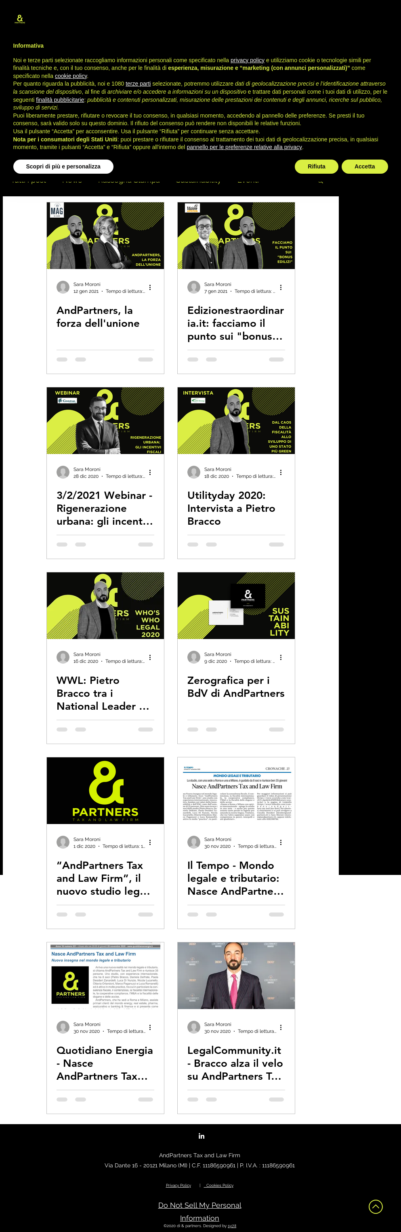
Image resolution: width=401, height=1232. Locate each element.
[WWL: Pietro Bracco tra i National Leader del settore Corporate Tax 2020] (105, 605)
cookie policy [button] (71, 76)
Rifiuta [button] (316, 166)
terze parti (138, 83)
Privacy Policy (178, 1185)
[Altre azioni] (153, 287)
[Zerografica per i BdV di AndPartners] (236, 605)
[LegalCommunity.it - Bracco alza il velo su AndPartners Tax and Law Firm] (236, 975)
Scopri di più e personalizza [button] (63, 166)
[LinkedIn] (201, 1136)
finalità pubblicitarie (60, 100)
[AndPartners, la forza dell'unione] (105, 235)
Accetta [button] (365, 166)
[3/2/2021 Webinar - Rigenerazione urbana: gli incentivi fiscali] (105, 420)
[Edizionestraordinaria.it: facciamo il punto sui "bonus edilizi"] (236, 235)
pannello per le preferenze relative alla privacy (244, 147)
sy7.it (232, 1226)
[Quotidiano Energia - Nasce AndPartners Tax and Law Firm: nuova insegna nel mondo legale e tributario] (105, 975)
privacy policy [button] (248, 60)
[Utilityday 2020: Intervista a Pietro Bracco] (236, 420)
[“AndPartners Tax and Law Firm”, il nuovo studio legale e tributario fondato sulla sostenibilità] (105, 790)
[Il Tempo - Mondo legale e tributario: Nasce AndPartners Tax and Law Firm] (236, 790)
